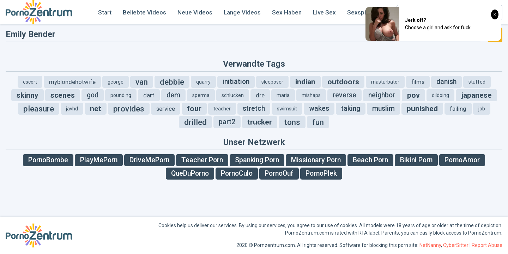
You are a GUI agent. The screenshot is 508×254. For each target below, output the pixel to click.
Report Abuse (487, 245)
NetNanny (430, 245)
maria (283, 95)
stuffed (476, 82)
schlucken (233, 95)
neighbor (381, 95)
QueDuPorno (190, 173)
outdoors (343, 82)
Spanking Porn (257, 160)
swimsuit (287, 108)
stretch (254, 108)
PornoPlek (321, 173)
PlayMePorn (98, 160)
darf (149, 95)
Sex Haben (287, 12)
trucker (259, 122)
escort (30, 82)
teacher (222, 108)
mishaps (311, 95)
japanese (476, 95)
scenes (62, 95)
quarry (203, 82)
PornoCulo (237, 173)
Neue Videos (194, 12)
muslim (383, 108)
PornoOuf (279, 173)
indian (305, 82)
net (95, 108)
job (481, 108)
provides (128, 108)
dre (260, 95)
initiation (236, 82)
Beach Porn (370, 160)
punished (422, 108)
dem (173, 95)
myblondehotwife (72, 81)
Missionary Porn (316, 160)
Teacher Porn (202, 160)
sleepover (272, 82)
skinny (27, 95)
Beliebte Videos (144, 12)
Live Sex (324, 12)
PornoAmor (462, 160)
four (194, 108)
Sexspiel (359, 12)
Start (104, 12)
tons (292, 122)
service (165, 108)
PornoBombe (48, 160)
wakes (319, 108)
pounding (120, 95)
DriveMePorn (149, 160)
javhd (72, 108)
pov (413, 95)
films (417, 81)
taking (350, 108)
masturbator (385, 82)
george (115, 82)
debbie (172, 81)
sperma (201, 95)
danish (446, 82)
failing (458, 108)
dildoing (440, 95)
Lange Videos (242, 12)
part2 (227, 122)
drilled (195, 122)
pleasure (38, 108)
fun (318, 122)
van (141, 81)
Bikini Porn (416, 160)
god (92, 95)
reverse (344, 95)
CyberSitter (455, 245)
